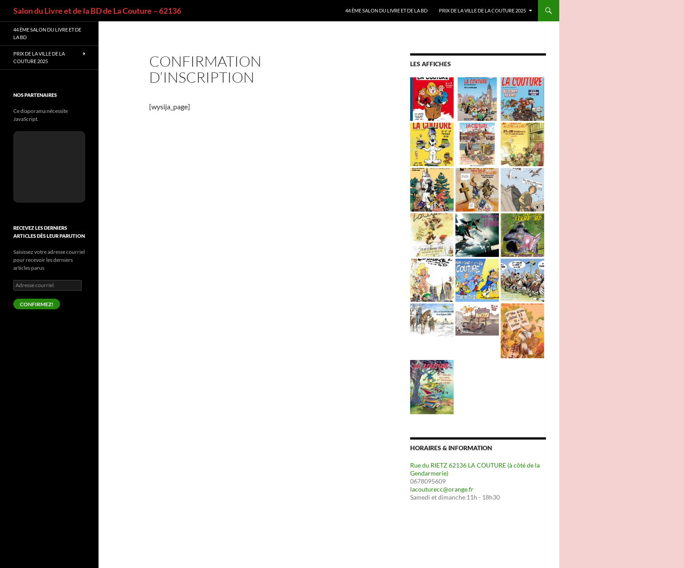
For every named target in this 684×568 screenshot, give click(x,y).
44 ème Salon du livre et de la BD (386, 10)
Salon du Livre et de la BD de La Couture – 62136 (97, 11)
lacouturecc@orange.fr (442, 489)
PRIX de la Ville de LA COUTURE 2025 (482, 10)
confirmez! (36, 304)
